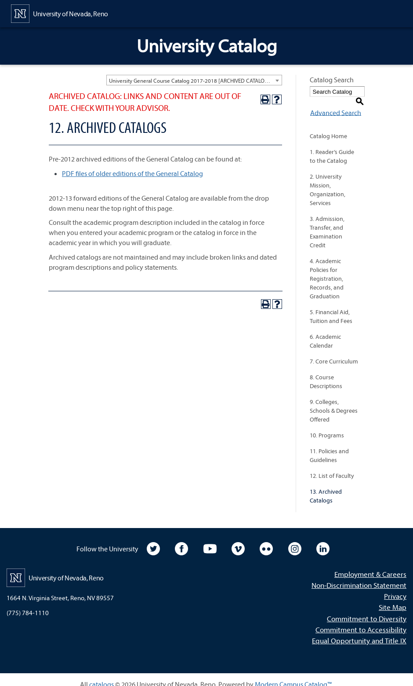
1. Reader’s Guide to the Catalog (332, 147)
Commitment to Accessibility (360, 619)
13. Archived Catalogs (326, 486)
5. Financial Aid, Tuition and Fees (331, 307)
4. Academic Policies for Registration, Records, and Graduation (327, 269)
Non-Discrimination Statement (359, 575)
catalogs (101, 675)
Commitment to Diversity (366, 608)
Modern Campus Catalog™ (293, 675)
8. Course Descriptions (326, 372)
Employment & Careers (370, 564)
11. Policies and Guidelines (329, 446)
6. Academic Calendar (325, 331)
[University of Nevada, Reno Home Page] (59, 12)
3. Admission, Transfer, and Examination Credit (327, 222)
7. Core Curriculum (334, 352)
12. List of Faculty (332, 466)
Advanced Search (335, 103)
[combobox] (194, 80)
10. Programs (327, 426)
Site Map (392, 597)
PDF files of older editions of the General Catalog (132, 173)
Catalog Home (328, 127)
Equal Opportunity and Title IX (359, 631)
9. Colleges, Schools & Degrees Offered (334, 401)
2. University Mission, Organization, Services (327, 180)
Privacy (395, 586)
